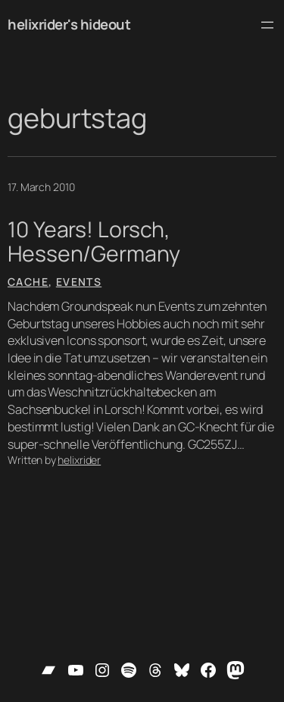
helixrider (79, 460)
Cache (28, 281)
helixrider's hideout (69, 24)
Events (78, 281)
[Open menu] (267, 25)
